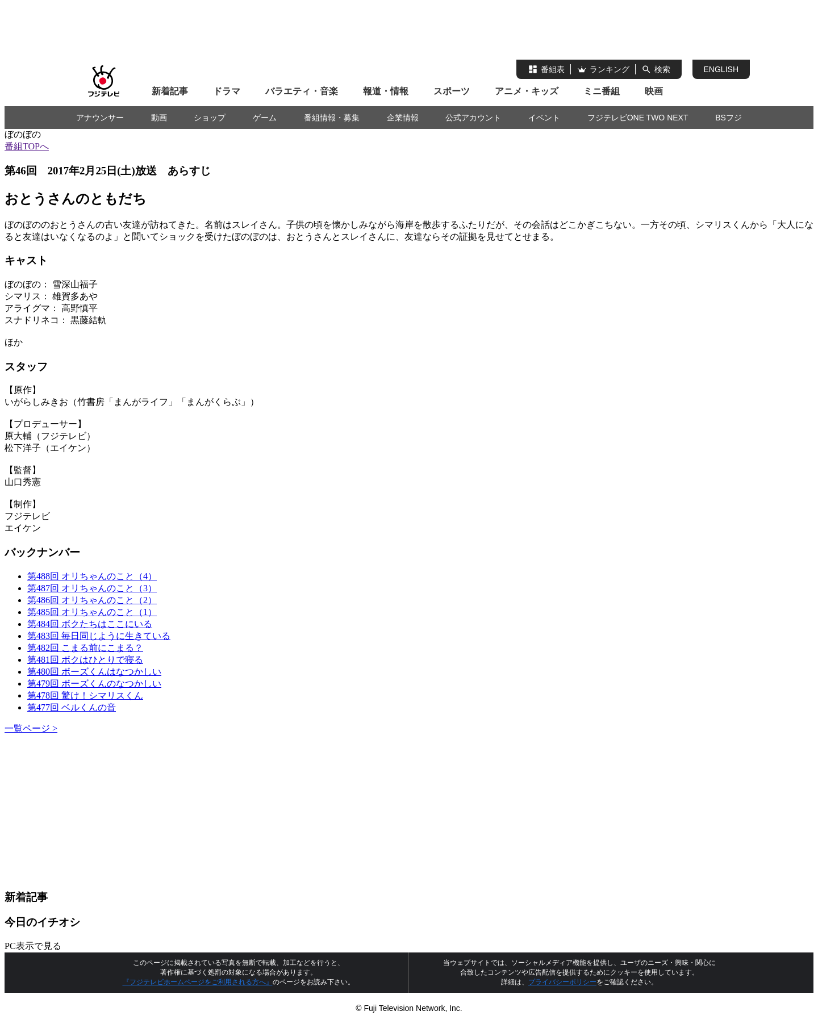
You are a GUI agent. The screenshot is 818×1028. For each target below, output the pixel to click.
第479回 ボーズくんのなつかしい (94, 683)
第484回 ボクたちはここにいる (89, 624)
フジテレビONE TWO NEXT (637, 117)
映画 (654, 91)
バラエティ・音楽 (301, 91)
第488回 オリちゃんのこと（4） (92, 576)
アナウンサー (100, 117)
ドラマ (226, 91)
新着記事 (170, 91)
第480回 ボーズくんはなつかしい (94, 671)
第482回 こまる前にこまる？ (85, 648)
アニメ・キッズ (526, 91)
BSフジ (728, 117)
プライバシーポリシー (562, 982)
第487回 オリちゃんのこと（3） (92, 588)
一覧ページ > (31, 728)
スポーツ (451, 91)
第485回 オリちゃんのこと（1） (92, 612)
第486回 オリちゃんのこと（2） (92, 600)
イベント (544, 117)
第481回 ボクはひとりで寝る (85, 660)
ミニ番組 (601, 91)
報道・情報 (385, 91)
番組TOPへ (27, 146)
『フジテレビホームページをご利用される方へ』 (198, 982)
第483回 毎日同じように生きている (98, 636)
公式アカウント (473, 117)
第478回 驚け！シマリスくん (85, 695)
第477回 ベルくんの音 (71, 707)
